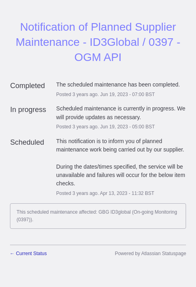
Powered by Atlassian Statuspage (150, 253)
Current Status (28, 253)
